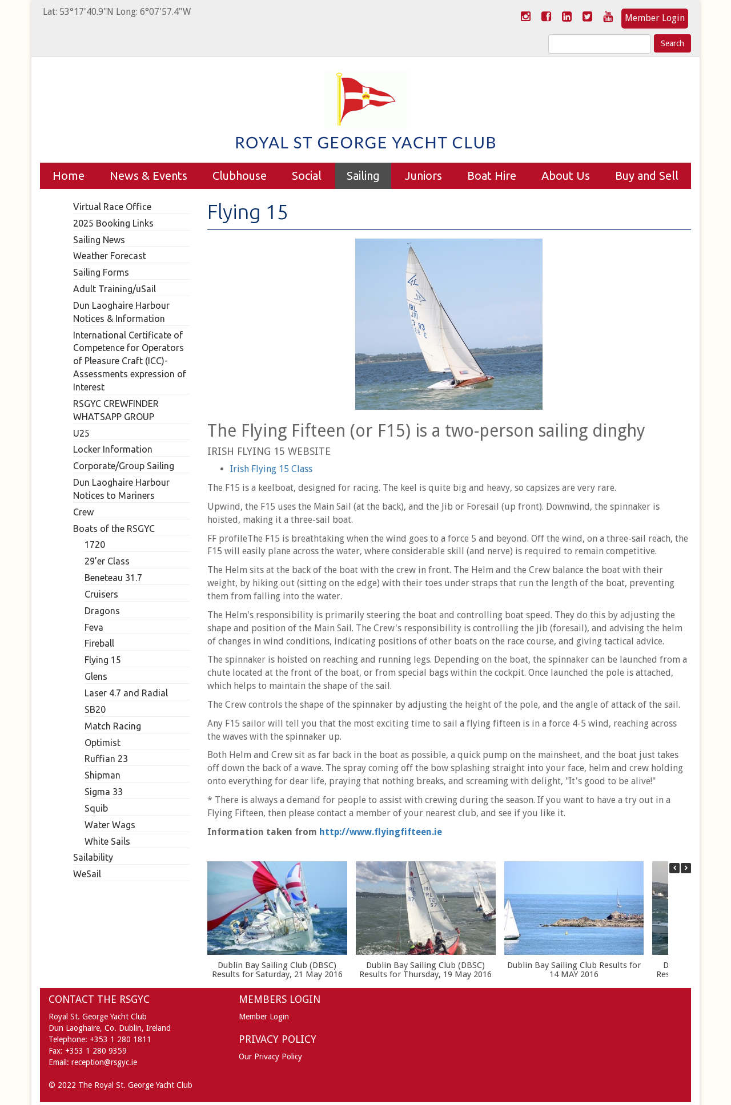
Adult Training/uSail (114, 289)
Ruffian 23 (106, 758)
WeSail (87, 874)
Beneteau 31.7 (113, 577)
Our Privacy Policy (270, 1056)
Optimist (103, 742)
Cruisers (101, 594)
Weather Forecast (109, 256)
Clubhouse (239, 175)
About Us (565, 175)
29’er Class (107, 561)
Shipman (103, 775)
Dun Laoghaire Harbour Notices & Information (121, 312)
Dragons (102, 611)
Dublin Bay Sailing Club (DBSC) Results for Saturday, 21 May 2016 (276, 970)
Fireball (99, 643)
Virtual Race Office (112, 206)
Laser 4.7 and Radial (126, 693)
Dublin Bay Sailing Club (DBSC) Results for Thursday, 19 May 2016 (425, 970)
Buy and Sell (646, 175)
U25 (81, 433)
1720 (95, 544)
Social (307, 175)
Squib (96, 808)
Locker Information (112, 449)
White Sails (107, 841)
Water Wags (110, 825)
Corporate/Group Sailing (123, 466)
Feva (94, 627)
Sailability (93, 857)
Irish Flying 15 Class (271, 468)
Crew (83, 512)
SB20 (95, 709)
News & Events (148, 175)
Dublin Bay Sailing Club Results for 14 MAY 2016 (573, 970)
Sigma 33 (104, 792)
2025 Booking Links (113, 223)
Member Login (655, 18)
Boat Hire (491, 175)
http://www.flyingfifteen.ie (380, 831)
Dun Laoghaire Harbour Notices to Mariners (121, 489)
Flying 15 (103, 660)
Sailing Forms (101, 272)
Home (69, 175)
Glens (96, 676)
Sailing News (99, 240)
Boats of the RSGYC (114, 528)
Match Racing (113, 726)
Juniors (423, 175)
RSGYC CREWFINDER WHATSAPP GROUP (116, 410)
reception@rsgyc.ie (104, 1062)
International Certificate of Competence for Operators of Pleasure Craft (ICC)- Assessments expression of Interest (129, 361)
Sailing (363, 175)
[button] (686, 868)
